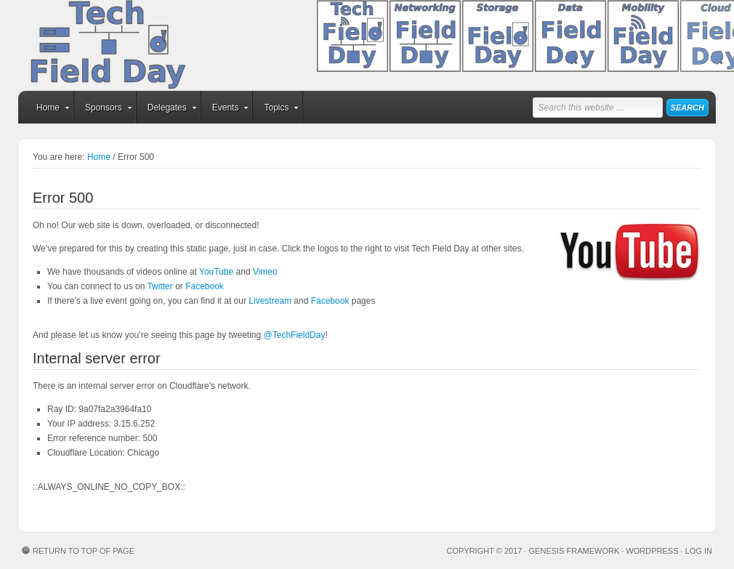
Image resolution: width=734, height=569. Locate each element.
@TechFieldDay (295, 335)
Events (225, 109)
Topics (276, 109)
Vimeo (265, 272)
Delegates (167, 109)
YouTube (216, 272)
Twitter (159, 286)
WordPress (652, 550)
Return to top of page (83, 550)
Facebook (204, 286)
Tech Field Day (130, 45)
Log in (698, 550)
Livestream (270, 301)
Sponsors (103, 109)
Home (47, 109)
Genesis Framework (574, 550)
